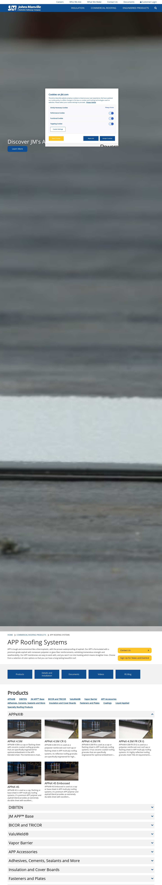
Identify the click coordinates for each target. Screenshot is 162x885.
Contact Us (112, 2)
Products (20, 674)
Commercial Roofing (103, 7)
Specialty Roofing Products (20, 707)
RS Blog (127, 674)
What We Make (94, 2)
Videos (101, 674)
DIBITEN (23, 699)
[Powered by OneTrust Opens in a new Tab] (108, 145)
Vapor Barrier (90, 699)
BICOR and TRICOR (57, 699)
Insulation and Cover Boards (62, 703)
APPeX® (11, 699)
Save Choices (56, 138)
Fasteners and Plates (89, 703)
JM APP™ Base (37, 699)
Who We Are (75, 2)
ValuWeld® (75, 699)
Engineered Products (136, 7)
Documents (128, 2)
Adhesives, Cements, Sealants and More (26, 703)
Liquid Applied (122, 703)
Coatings (107, 703)
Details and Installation (47, 674)
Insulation (77, 7)
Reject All (91, 138)
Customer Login (148, 2)
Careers (60, 2)
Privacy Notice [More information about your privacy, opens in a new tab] (91, 102)
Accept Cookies (107, 138)
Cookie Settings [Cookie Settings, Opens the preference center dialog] (58, 129)
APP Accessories (108, 699)
